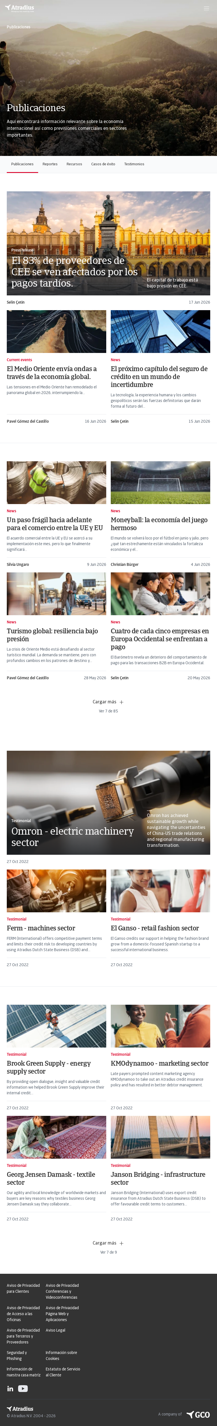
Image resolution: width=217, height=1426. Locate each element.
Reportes (50, 164)
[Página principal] (19, 8)
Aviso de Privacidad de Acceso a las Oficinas (23, 1314)
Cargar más (108, 702)
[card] (108, 248)
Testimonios (134, 164)
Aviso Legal (55, 1330)
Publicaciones (22, 164)
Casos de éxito (103, 164)
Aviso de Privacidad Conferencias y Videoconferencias (62, 1292)
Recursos (74, 164)
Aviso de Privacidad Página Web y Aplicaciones (62, 1314)
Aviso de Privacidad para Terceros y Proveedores (23, 1336)
